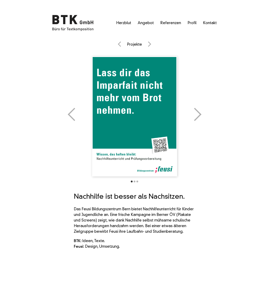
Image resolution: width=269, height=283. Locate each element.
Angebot (146, 23)
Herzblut (123, 23)
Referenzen (170, 23)
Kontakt (210, 23)
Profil (192, 23)
